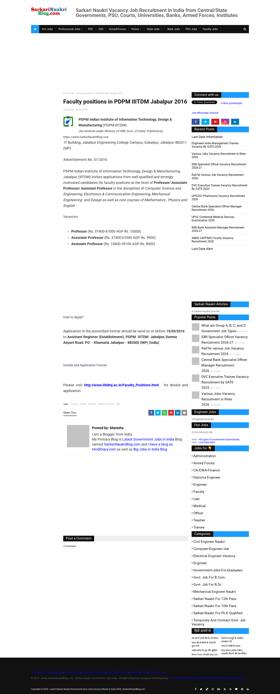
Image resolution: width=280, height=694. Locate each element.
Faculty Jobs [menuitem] (210, 29)
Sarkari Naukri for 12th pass (214, 599)
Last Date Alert (207, 442)
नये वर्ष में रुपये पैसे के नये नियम (205, 638)
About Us (44, 672)
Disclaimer (56, 672)
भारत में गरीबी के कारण (230, 646)
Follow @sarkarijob (231, 103)
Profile (144, 672)
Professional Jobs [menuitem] (69, 29)
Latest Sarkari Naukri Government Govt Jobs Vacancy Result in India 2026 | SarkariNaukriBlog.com (97, 689)
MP (72, 93)
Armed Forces (204, 463)
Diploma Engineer (206, 477)
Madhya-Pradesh (106, 404)
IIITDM (83, 404)
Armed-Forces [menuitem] (117, 29)
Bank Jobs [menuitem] (174, 29)
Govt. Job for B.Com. (209, 577)
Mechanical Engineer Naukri (214, 592)
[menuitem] (35, 29)
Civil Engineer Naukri (209, 542)
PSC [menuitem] (90, 29)
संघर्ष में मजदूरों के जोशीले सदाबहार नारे (232, 640)
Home (66, 93)
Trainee (198, 527)
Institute (92, 404)
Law (196, 499)
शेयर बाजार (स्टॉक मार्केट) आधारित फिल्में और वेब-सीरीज (234, 652)
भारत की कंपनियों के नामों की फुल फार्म (204, 644)
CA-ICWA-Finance (206, 470)
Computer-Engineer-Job (211, 549)
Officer (198, 513)
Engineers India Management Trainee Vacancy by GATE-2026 (215, 145)
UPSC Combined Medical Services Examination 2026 (213, 218)
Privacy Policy (71, 672)
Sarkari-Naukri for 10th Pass (214, 606)
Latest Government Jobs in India (148, 439)
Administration (204, 456)
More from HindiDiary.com (205, 654)
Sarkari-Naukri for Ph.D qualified (217, 613)
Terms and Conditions (93, 672)
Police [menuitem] (135, 29)
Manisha (70, 110)
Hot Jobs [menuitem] (47, 29)
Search (110, 672)
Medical (199, 506)
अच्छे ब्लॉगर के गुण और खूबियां (204, 650)
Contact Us (122, 672)
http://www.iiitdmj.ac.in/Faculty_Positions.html (121, 385)
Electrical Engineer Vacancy (214, 556)
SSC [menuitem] (101, 29)
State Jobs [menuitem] (153, 29)
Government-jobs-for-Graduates (217, 570)
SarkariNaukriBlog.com (122, 444)
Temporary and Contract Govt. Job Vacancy (219, 622)
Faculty (74, 404)
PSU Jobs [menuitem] (191, 29)
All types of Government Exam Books (219, 439)
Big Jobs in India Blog (150, 449)
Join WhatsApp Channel (205, 112)
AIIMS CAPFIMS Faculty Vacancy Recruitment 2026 (212, 239)
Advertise (134, 672)
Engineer (200, 484)
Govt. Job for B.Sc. (207, 584)
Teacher (199, 520)
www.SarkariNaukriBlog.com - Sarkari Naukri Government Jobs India (207, 678)
